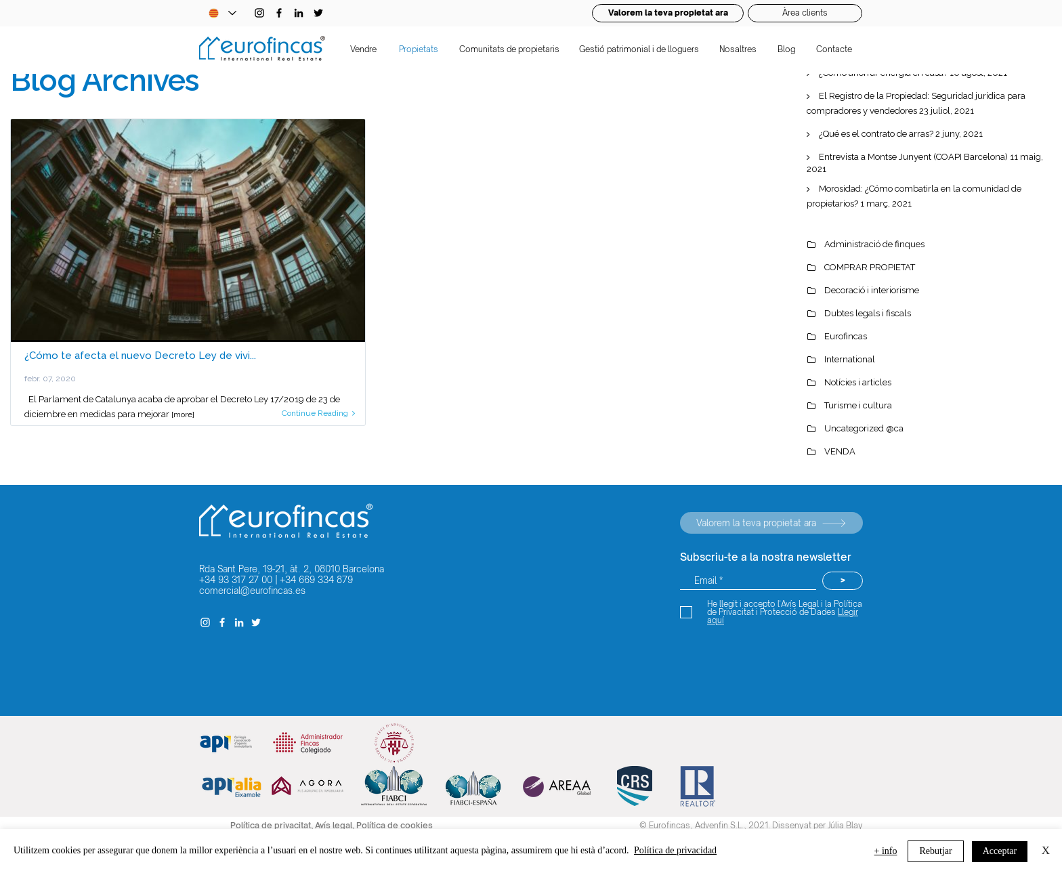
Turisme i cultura (858, 405)
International (849, 359)
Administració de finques (874, 244)
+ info (885, 851)
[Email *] (748, 581)
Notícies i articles (857, 382)
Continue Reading (318, 413)
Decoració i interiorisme (871, 290)
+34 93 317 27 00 (235, 579)
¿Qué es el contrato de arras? (876, 134)
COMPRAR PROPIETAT (869, 267)
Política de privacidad (675, 850)
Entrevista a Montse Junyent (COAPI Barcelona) (913, 157)
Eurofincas (845, 336)
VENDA (839, 451)
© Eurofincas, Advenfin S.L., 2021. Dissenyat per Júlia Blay (751, 825)
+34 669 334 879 (316, 579)
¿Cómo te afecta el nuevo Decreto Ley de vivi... (140, 355)
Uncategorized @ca (864, 428)
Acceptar (1000, 851)
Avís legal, (335, 825)
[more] (182, 414)
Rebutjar (935, 851)
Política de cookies (394, 825)
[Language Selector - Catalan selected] (222, 13)
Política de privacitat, (272, 825)
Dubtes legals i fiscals (867, 313)
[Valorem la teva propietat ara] (771, 523)
